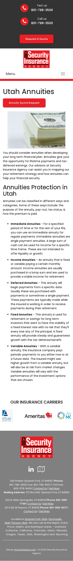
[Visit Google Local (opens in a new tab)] (41, 469)
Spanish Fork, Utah (36, 519)
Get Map (54, 488)
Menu (10, 73)
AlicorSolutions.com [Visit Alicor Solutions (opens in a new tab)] (25, 549)
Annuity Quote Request (24, 103)
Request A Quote (37, 39)
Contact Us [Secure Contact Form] (40, 488)
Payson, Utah (19, 522)
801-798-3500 (42, 10)
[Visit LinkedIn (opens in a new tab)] (31, 469)
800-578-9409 (23, 488)
